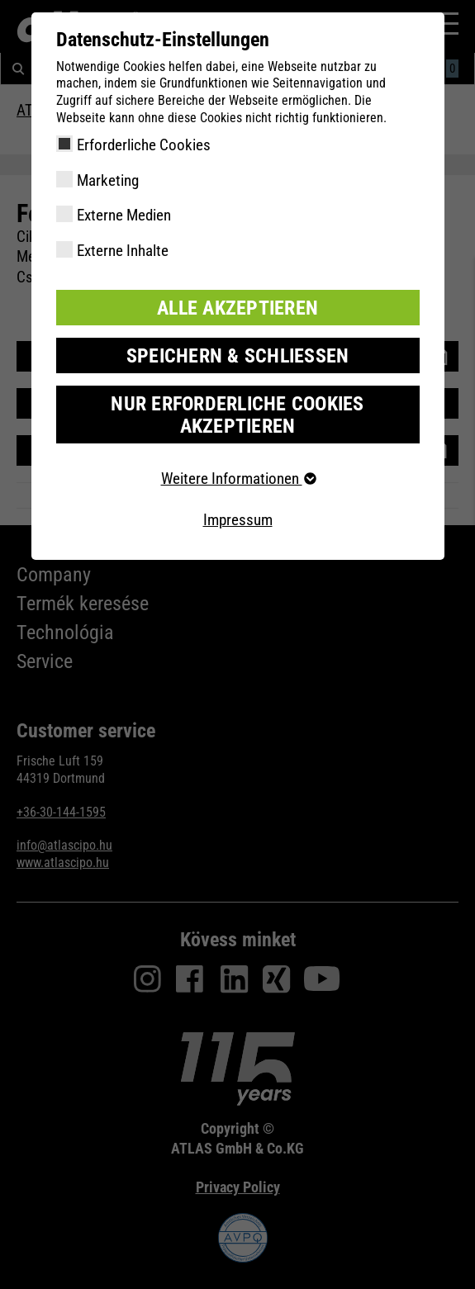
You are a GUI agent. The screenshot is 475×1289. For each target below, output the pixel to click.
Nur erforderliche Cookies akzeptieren (237, 414)
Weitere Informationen (238, 478)
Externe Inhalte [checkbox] (123, 250)
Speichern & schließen (237, 355)
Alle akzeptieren (237, 308)
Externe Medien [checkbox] (124, 215)
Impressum (238, 519)
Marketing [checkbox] (108, 180)
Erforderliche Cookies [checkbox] (144, 144)
